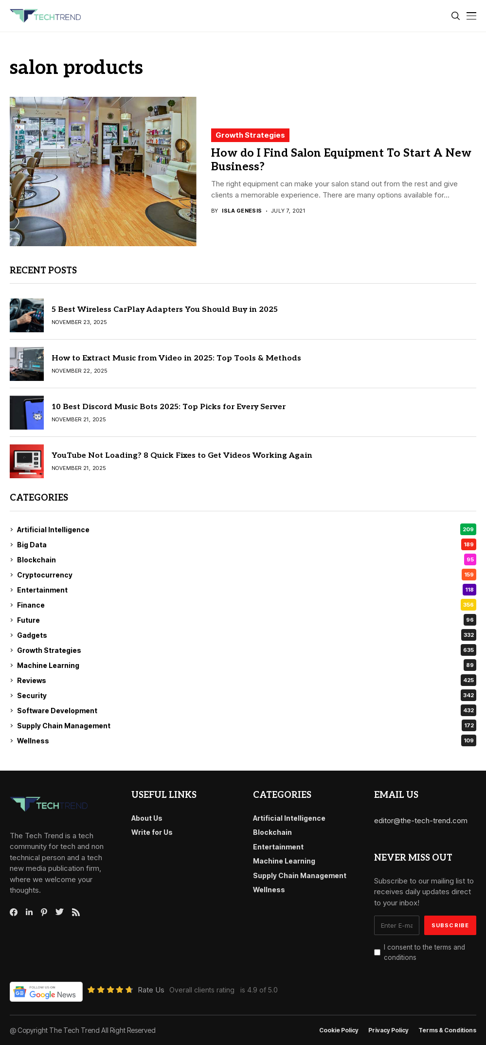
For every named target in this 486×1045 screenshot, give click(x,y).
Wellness (246, 740)
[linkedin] (29, 912)
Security (246, 695)
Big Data (246, 544)
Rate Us (151, 989)
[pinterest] (44, 912)
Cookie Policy (339, 1030)
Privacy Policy (388, 1030)
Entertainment (246, 589)
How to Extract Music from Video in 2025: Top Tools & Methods (176, 358)
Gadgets (246, 635)
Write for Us (152, 832)
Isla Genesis (242, 211)
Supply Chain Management (246, 725)
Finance (246, 605)
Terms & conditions (447, 1030)
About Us (146, 818)
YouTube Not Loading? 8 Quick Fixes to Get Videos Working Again (182, 455)
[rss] (76, 912)
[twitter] (59, 912)
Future (246, 620)
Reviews (246, 680)
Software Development (246, 710)
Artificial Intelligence (246, 529)
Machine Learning (246, 665)
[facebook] (14, 912)
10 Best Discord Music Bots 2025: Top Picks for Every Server (169, 407)
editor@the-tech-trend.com (421, 820)
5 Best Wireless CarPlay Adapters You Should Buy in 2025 (165, 309)
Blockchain (246, 559)
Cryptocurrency (246, 574)
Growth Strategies (250, 135)
